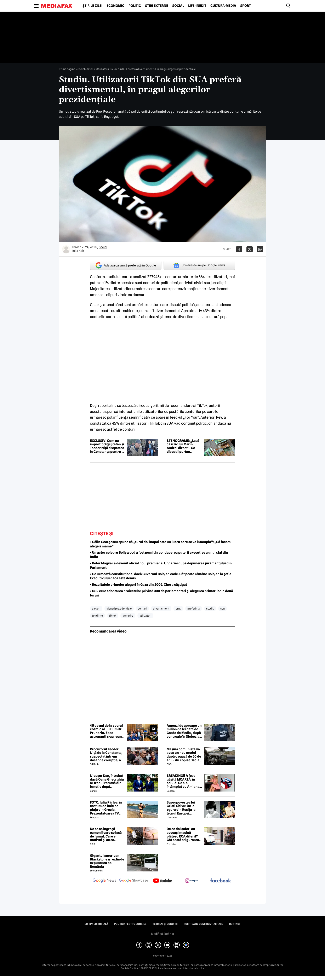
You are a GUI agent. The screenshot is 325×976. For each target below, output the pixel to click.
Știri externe (156, 5)
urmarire (127, 615)
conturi (142, 608)
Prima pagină (67, 69)
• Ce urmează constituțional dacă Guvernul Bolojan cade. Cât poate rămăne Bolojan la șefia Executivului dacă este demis (160, 576)
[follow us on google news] (104, 880)
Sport (245, 5)
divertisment (161, 608)
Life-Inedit (197, 5)
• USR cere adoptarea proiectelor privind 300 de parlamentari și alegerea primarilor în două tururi (161, 593)
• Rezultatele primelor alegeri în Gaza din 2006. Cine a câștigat (138, 585)
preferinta (193, 608)
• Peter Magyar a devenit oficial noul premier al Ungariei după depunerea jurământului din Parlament (161, 565)
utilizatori (145, 615)
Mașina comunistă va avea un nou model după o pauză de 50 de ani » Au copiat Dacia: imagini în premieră (184, 754)
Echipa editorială (96, 924)
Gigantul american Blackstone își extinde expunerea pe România (107, 861)
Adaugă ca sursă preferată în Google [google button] (126, 265)
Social (178, 5)
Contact (234, 924)
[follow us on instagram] (191, 880)
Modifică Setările (162, 933)
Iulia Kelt (78, 250)
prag (178, 608)
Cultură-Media (223, 5)
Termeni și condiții (165, 924)
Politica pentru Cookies (130, 924)
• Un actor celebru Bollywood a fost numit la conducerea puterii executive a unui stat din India (159, 555)
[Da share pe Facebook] (239, 249)
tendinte (97, 615)
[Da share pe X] (249, 249)
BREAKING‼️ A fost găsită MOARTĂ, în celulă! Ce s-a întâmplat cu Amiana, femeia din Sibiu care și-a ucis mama (183, 781)
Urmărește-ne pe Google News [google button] (199, 265)
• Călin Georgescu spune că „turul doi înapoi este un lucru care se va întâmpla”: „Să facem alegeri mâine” (160, 544)
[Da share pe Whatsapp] (260, 249)
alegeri (96, 608)
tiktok (112, 615)
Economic (115, 5)
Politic (135, 5)
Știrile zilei (92, 5)
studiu (210, 608)
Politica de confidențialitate (203, 924)
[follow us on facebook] (220, 880)
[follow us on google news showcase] (133, 880)
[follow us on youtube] (162, 880)
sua (222, 608)
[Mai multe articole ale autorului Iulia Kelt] (66, 249)
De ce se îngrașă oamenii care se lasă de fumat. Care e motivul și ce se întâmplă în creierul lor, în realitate (106, 834)
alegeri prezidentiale (119, 608)
